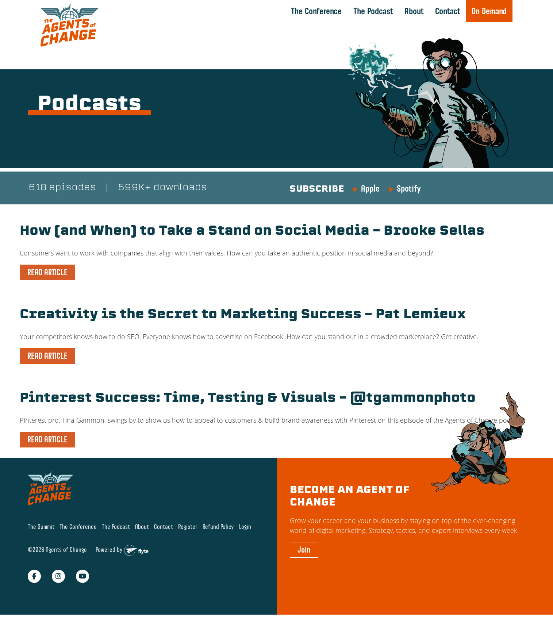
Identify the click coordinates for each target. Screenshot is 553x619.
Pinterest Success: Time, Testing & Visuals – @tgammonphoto (253, 398)
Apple (370, 189)
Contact (447, 11)
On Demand (489, 11)
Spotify (409, 189)
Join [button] (304, 549)
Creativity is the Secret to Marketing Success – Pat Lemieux (247, 315)
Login (245, 525)
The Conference (316, 11)
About (413, 11)
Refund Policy (218, 525)
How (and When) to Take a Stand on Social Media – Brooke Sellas (258, 231)
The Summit (41, 525)
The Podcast (373, 11)
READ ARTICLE (47, 272)
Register (187, 525)
